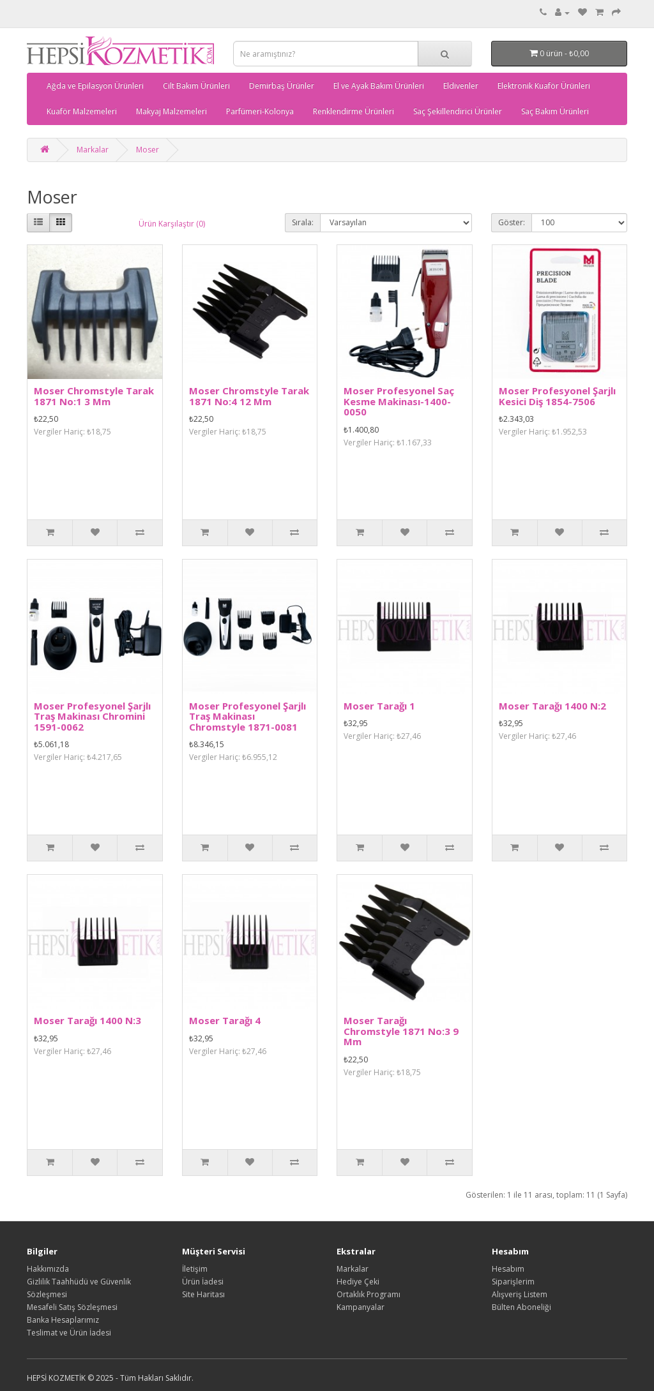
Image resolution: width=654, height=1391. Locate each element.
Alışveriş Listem (519, 1294)
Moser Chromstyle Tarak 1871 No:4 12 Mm (249, 396)
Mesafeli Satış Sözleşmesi (72, 1307)
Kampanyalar (360, 1307)
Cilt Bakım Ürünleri (196, 85)
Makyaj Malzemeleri (171, 111)
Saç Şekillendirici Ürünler (457, 111)
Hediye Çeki (358, 1281)
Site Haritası (203, 1294)
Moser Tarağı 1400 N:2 (552, 705)
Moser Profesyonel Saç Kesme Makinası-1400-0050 (399, 401)
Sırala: (303, 222)
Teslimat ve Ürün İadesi (69, 1332)
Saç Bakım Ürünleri (555, 111)
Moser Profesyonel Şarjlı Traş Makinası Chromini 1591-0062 (92, 716)
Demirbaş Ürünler (281, 85)
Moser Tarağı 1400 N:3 (87, 1020)
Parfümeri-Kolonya (260, 111)
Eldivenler (460, 85)
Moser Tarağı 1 (379, 705)
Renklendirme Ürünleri (353, 111)
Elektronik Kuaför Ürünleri (544, 85)
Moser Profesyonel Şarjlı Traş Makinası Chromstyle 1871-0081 (247, 716)
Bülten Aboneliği (521, 1307)
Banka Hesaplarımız (63, 1319)
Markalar (93, 149)
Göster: (511, 222)
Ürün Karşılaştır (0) (172, 223)
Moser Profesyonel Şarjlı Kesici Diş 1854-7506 (557, 396)
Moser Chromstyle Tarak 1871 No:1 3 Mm (94, 396)
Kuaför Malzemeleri (82, 111)
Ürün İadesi (203, 1281)
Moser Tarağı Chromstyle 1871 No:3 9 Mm (401, 1031)
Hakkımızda (48, 1268)
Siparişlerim (513, 1281)
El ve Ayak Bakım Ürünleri (378, 85)
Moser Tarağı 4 (225, 1020)
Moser (147, 149)
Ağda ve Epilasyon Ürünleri (95, 85)
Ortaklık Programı (368, 1294)
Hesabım (508, 1268)
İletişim (195, 1268)
